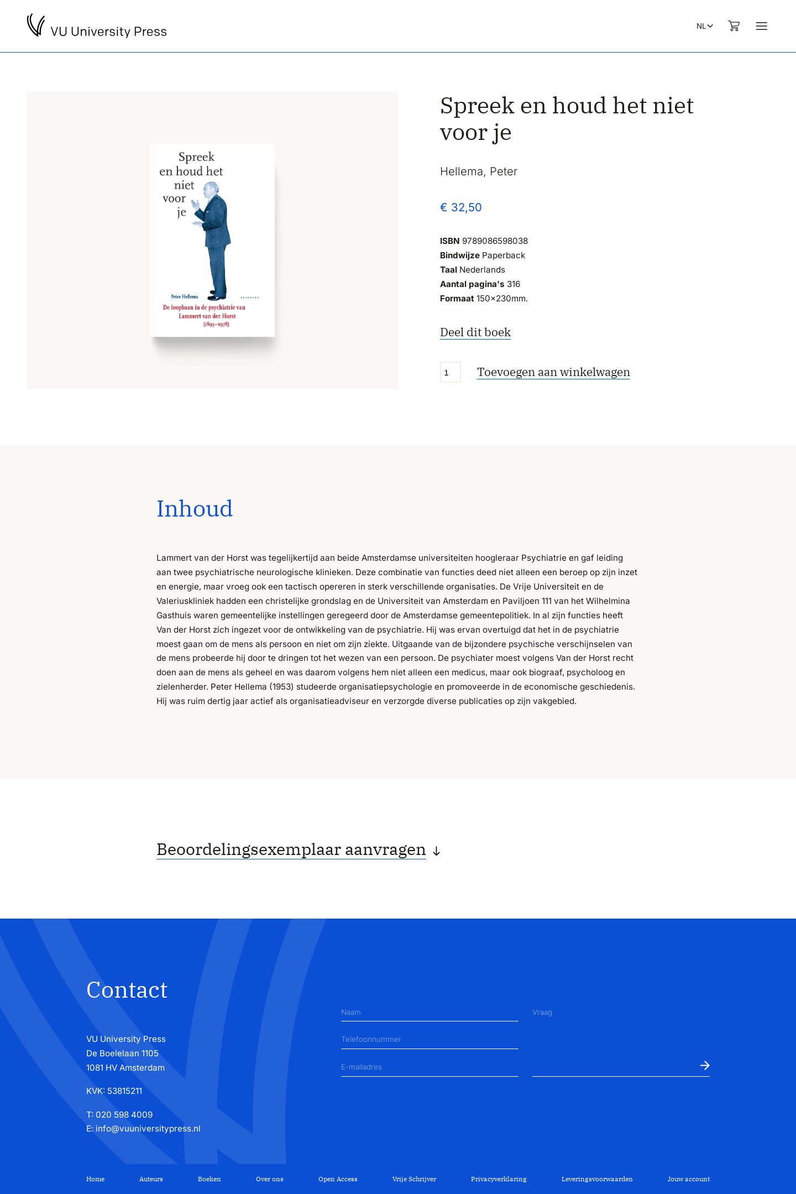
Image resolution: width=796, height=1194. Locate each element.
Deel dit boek (475, 332)
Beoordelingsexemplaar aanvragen (291, 848)
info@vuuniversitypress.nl (148, 1128)
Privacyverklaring (499, 1179)
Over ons (270, 1179)
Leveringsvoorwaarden (597, 1179)
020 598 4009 (124, 1114)
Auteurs (151, 1179)
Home (95, 1179)
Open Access (338, 1179)
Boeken (209, 1179)
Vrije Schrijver (414, 1179)
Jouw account (689, 1179)
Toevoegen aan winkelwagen (553, 371)
